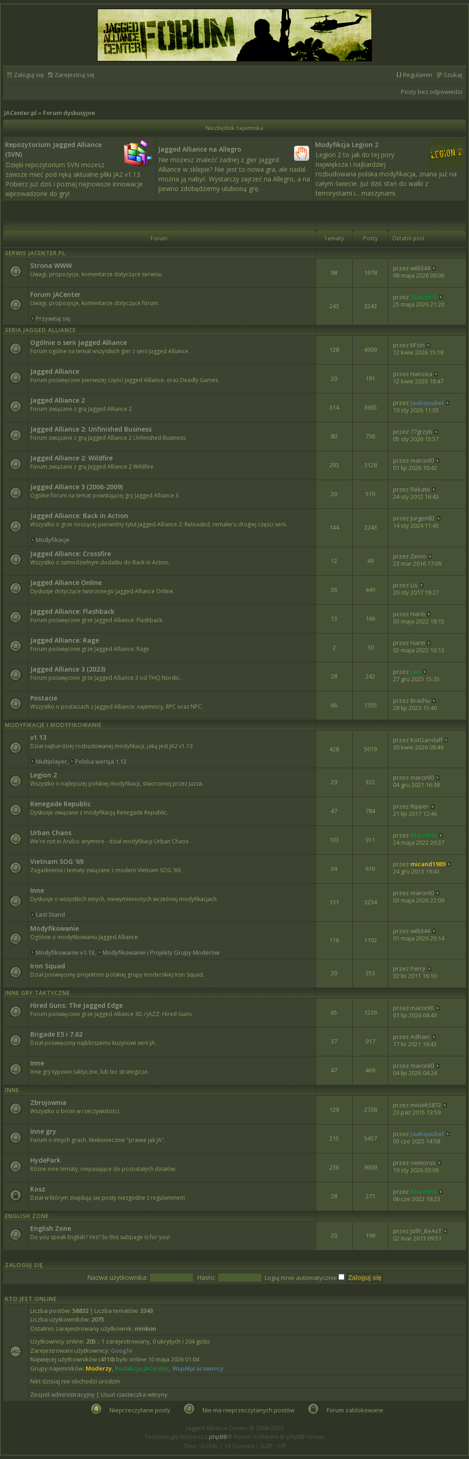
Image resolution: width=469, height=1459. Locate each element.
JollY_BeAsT (426, 1231)
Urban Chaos (50, 832)
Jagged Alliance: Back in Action (79, 515)
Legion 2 (43, 774)
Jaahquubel (427, 403)
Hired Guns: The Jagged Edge (76, 1005)
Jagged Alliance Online (66, 582)
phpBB (218, 1436)
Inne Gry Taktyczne (37, 993)
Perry (417, 968)
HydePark (45, 1160)
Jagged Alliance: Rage (64, 640)
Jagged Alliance (54, 371)
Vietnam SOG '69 (56, 861)
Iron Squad (47, 966)
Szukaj (452, 75)
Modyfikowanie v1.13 (65, 952)
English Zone (27, 1216)
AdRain (420, 1037)
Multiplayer (51, 761)
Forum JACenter (55, 294)
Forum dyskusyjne (69, 113)
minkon (145, 1328)
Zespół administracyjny (62, 1394)
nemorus (423, 1162)
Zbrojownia (48, 1102)
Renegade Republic (60, 803)
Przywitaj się (53, 318)
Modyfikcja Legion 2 (346, 144)
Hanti (417, 614)
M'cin (417, 345)
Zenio (418, 556)
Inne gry (43, 1131)
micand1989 (427, 864)
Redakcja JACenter (142, 1368)
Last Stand (50, 914)
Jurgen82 (422, 518)
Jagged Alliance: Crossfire (70, 553)
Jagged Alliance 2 (57, 400)
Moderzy (99, 1368)
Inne (37, 890)
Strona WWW (51, 265)
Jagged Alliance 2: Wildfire (71, 458)
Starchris (423, 297)
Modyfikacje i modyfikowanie (53, 725)
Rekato (420, 489)
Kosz (37, 1189)
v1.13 (38, 737)
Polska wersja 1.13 (100, 761)
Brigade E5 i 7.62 (56, 1034)
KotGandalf (426, 740)
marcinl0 (422, 460)
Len (415, 671)
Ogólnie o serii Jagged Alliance (78, 342)
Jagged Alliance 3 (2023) (67, 669)
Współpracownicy (198, 1368)
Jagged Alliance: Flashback (72, 611)
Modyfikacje (53, 540)
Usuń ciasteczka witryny (134, 1394)
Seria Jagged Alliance (40, 330)
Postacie (43, 698)
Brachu (420, 700)
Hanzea (421, 374)
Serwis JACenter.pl (35, 253)
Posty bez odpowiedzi (431, 91)
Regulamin (417, 75)
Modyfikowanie (54, 928)
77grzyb (421, 431)
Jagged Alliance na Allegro (199, 149)
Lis (414, 585)
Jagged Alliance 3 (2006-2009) (76, 486)
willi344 (420, 268)
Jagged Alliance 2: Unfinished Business (91, 429)
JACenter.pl (20, 113)
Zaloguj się (29, 75)
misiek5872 (425, 1105)
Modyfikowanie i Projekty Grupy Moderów (161, 952)
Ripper (419, 806)
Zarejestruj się (74, 75)
